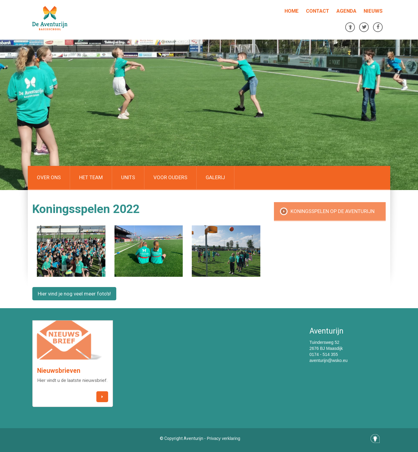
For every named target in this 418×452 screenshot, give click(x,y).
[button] (102, 396)
